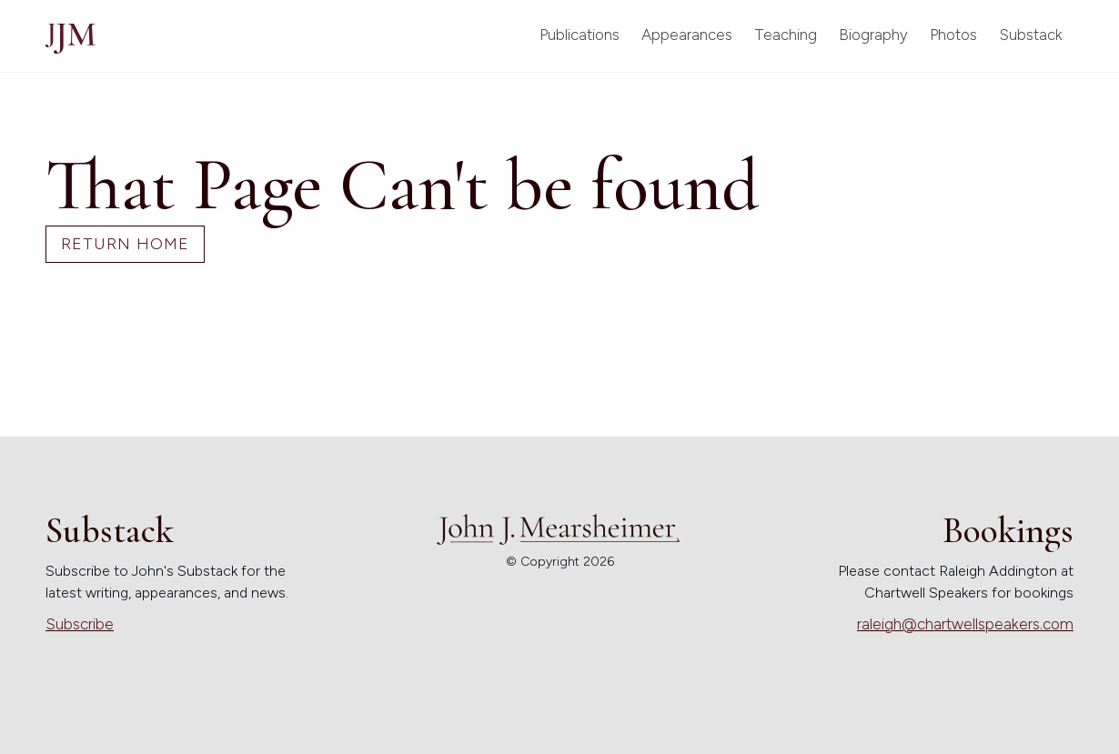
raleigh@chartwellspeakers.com (965, 624)
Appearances (686, 34)
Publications (579, 34)
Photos (953, 34)
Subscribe (79, 624)
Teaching (785, 34)
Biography (873, 34)
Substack (1031, 34)
